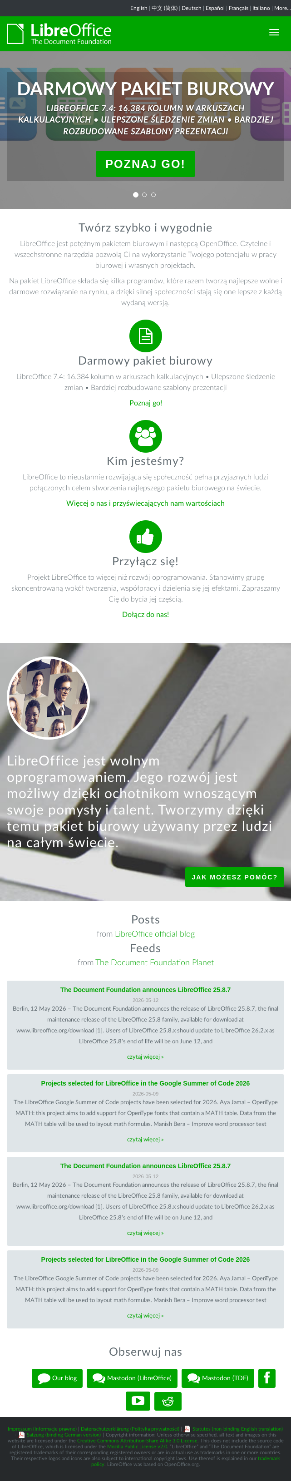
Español (215, 8)
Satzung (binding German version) (64, 1434)
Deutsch (192, 8)
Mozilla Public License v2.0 (137, 1446)
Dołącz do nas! (145, 614)
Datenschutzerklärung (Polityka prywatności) (130, 1429)
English (139, 8)
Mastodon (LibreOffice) (132, 1378)
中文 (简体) (165, 8)
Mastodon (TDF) (217, 1378)
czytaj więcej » (145, 1057)
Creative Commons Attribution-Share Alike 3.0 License (137, 1440)
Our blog (57, 1378)
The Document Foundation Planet (154, 963)
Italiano (261, 8)
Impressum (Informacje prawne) (42, 1429)
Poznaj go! (145, 164)
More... (282, 8)
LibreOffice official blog (155, 934)
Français (238, 8)
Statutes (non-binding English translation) (237, 1429)
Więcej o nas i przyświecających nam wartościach (145, 503)
